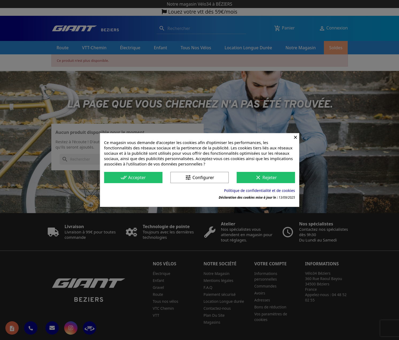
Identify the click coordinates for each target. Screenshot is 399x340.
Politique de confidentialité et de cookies (259, 190)
